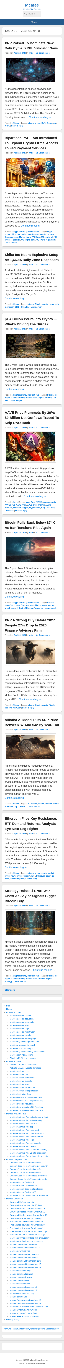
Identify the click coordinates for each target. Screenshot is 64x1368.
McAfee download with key (22, 1293)
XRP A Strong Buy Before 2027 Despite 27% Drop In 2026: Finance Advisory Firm (30, 625)
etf (55, 398)
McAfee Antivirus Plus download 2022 (27, 1133)
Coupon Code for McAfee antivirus (25, 1163)
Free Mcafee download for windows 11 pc (28, 1231)
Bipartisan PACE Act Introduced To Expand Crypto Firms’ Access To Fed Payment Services (31, 143)
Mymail (30, 1329)
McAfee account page (20, 1028)
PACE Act (36, 237)
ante (31, 53)
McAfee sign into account (21, 1055)
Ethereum (9, 806)
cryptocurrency (47, 234)
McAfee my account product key (24, 1041)
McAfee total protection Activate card (26, 1110)
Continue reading (40, 117)
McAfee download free (20, 1251)
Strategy (8, 981)
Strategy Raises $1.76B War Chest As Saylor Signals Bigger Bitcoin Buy (30, 896)
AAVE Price (21, 505)
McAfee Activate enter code (22, 1078)
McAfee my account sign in (22, 1048)
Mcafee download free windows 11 (25, 1267)
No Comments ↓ (43, 53)
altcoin (31, 123)
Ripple (49, 123)
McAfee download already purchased (26, 1241)
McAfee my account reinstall (22, 1045)
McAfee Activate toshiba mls (22, 1087)
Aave (15, 502)
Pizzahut (16, 1329)
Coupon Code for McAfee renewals (25, 1172)
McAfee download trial (20, 1284)
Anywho (7, 1329)
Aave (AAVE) (36, 502)
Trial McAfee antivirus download (24, 1316)
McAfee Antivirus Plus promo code (25, 1143)
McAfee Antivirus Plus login (22, 1140)
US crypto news (28, 240)
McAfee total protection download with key (29, 1306)
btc (56, 395)
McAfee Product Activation (22, 1104)
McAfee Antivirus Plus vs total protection (28, 1153)
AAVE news (10, 505)
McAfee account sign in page (23, 1038)
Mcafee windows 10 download (23, 1310)
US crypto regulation (45, 240)
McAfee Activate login (19, 1084)
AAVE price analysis (36, 505)
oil (16, 608)
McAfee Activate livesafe (21, 1081)
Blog (8, 1006)
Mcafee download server (21, 1277)
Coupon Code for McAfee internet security (29, 1166)
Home (9, 1009)
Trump (37, 608)
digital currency (45, 398)
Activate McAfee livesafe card (23, 1064)
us (42, 608)
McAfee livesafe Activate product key (26, 1100)
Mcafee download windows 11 (23, 1290)
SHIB (17, 307)
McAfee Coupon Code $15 (22, 1182)
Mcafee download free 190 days (24, 1254)
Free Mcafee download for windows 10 (27, 1225)
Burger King (39, 1329)
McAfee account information (22, 1022)
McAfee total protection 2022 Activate (27, 1107)
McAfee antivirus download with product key (29, 1238)
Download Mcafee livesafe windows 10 (27, 1208)
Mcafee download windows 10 (23, 1287)
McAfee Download (14, 1199)
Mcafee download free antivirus (24, 1257)
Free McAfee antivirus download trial (26, 1221)
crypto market (21, 234)
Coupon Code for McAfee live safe (25, 1169)
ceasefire (9, 605)
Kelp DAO (45, 508)
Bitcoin (38, 304)
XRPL (7, 126)
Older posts (8, 990)
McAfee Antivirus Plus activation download (29, 1117)
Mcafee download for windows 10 (25, 1244)
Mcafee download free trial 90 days (25, 1261)
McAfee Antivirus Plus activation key (26, 1120)
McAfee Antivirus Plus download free (26, 1136)
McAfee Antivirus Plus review (23, 1146)
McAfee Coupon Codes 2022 (23, 1192)
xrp (54, 123)
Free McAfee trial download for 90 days (27, 1234)
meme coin (54, 304)
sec (6, 708)
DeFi (43, 123)
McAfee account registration (22, 1032)
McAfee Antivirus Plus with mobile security (29, 1156)
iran (12, 608)
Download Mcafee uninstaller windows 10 (28, 1215)
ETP (6, 400)
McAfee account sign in (20, 1035)
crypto (38, 123)
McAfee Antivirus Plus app (21, 1127)
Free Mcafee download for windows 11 (27, 1228)
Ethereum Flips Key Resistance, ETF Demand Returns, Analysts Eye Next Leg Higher (31, 824)
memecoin (9, 307)
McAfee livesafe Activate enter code (26, 1097)
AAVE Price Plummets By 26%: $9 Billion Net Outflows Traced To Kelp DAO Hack (32, 418)
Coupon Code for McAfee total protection (28, 1176)
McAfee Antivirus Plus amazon (23, 1123)
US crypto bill (47, 237)
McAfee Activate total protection (24, 1091)
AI (28, 804)
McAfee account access (20, 1015)
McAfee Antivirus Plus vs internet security (28, 1149)
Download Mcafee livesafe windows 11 (27, 1212)
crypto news (33, 234)
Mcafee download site (20, 1280)
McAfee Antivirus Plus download (24, 1130)
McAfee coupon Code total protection (26, 1189)
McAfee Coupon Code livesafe (23, 1186)
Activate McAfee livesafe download (25, 1068)
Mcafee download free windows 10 (25, 1264)
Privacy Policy (12, 1319)
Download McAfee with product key (26, 1218)
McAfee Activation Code (20, 1094)
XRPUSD (17, 708)
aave (28, 502)
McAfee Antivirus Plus (16, 1114)
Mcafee (32, 5)
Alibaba (34, 804)
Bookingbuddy (52, 1329)
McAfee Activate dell (19, 1074)
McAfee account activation (22, 1019)
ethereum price (17, 879)
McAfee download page (20, 1270)
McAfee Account (13, 1012)
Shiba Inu (24, 307)
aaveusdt (17, 508)
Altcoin (16, 123)
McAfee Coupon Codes (16, 1159)
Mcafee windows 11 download (23, 1313)
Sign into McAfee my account (23, 1058)
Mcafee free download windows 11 (25, 1303)
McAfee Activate (13, 1061)
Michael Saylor (45, 979)
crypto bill (9, 234)
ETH (33, 876)
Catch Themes (39, 1363)
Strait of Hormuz (26, 608)
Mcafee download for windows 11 (25, 1248)
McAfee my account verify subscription (27, 1051)
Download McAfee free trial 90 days (26, 1205)
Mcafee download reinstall (21, 1274)
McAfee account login (19, 1025)
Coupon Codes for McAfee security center (29, 1179)
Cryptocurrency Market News (26, 231)
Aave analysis (49, 502)
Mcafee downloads (18, 1297)
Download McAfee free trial (22, 1202)
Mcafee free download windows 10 (25, 1300)
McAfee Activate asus (19, 1071)
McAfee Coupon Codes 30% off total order (29, 1195)
